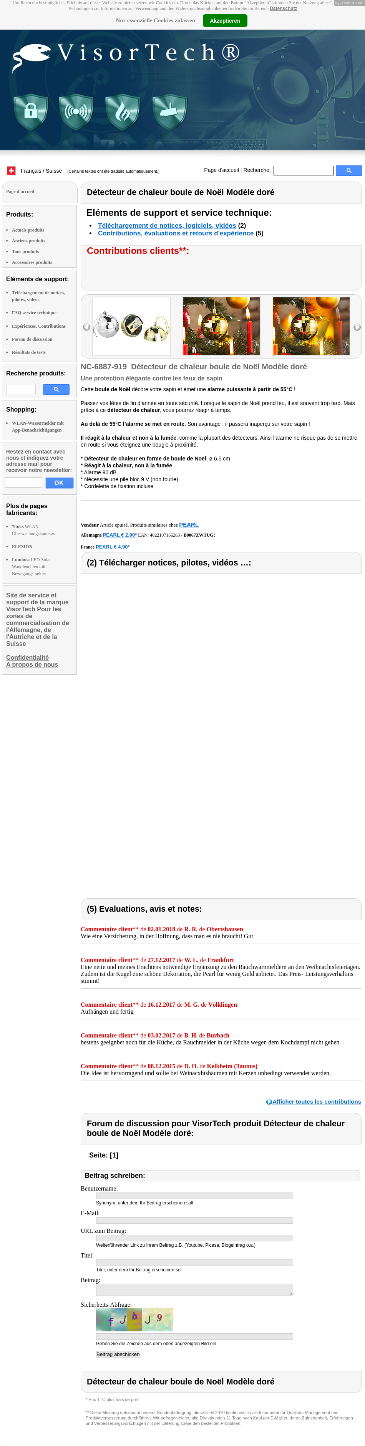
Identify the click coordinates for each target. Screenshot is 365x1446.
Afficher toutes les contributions (316, 1101)
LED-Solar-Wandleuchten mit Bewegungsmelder (32, 566)
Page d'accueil (221, 170)
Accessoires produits (32, 262)
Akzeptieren (225, 20)
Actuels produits (28, 230)
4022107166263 (165, 535)
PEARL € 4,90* (113, 547)
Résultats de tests (29, 352)
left (86, 327)
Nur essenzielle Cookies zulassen (155, 20)
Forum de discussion (32, 339)
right (357, 327)
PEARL (189, 524)
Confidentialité (27, 657)
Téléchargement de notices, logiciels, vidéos (167, 225)
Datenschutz (283, 8)
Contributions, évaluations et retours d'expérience (176, 233)
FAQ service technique (34, 312)
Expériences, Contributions (39, 326)
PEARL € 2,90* (120, 535)
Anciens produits (28, 241)
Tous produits (25, 251)
